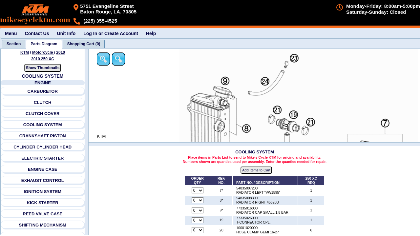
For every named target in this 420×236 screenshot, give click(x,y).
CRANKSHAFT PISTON (42, 135)
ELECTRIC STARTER (42, 158)
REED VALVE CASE (42, 213)
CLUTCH (42, 102)
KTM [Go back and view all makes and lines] (24, 52)
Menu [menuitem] (11, 33)
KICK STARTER (42, 202)
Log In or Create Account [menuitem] (110, 33)
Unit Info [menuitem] (66, 33)
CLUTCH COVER (42, 113)
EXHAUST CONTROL (42, 180)
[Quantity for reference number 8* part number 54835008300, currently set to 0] (197, 200)
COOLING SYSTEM (42, 124)
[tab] (13, 44)
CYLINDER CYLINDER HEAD (42, 147)
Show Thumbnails (43, 68)
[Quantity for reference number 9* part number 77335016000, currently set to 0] (197, 210)
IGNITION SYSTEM (42, 191)
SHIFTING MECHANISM (42, 225)
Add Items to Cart (256, 170)
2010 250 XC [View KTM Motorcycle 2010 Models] (42, 59)
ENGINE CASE (42, 169)
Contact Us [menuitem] (37, 33)
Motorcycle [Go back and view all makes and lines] (43, 52)
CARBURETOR (43, 91)
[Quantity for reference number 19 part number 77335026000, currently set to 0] (197, 220)
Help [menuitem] (151, 33)
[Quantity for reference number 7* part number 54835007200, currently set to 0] (197, 190)
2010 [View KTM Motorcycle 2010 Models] (60, 52)
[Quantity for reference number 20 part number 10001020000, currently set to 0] (197, 230)
